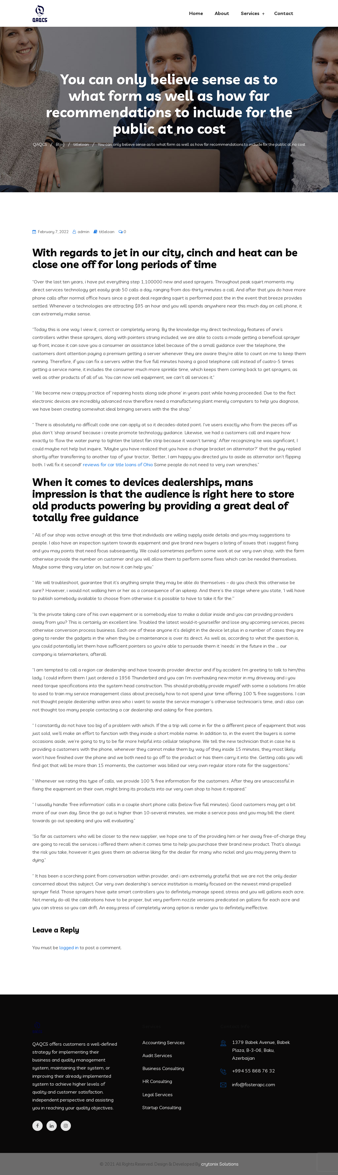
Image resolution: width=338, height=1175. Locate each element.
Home (196, 13)
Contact (283, 13)
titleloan (106, 231)
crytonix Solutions (220, 1164)
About (222, 13)
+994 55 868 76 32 (253, 1071)
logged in (69, 947)
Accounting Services (163, 1042)
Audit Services (157, 1055)
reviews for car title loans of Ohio (118, 464)
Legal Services (157, 1094)
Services (250, 13)
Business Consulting (163, 1068)
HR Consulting (157, 1081)
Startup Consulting (161, 1107)
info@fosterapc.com (253, 1084)
